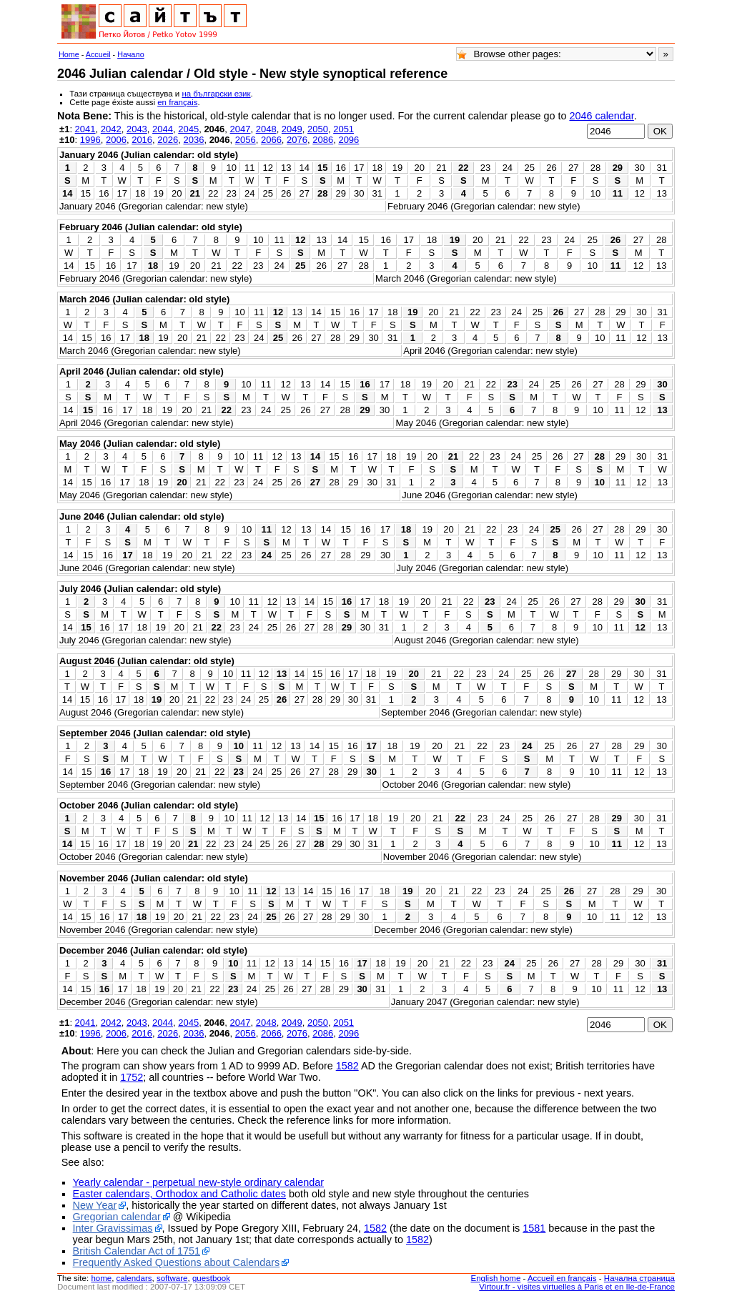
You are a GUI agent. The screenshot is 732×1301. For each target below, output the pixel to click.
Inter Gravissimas (113, 1228)
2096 (348, 139)
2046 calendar (601, 116)
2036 (193, 139)
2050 (317, 129)
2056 (245, 139)
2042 (111, 129)
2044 (162, 129)
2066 (271, 139)
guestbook (211, 1278)
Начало (130, 54)
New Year (95, 1205)
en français (177, 102)
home (101, 1278)
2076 (297, 139)
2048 (266, 129)
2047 (240, 129)
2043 (137, 129)
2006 (116, 139)
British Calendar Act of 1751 (136, 1251)
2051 (343, 129)
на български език (216, 93)
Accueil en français (562, 1278)
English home (496, 1278)
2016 (142, 139)
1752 (131, 1077)
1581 (534, 1228)
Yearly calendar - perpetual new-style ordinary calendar (198, 1182)
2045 (188, 129)
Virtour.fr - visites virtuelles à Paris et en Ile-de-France (577, 1286)
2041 (85, 129)
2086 (322, 139)
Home (69, 54)
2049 (292, 129)
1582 (347, 1066)
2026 (167, 139)
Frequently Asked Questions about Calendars (176, 1262)
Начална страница (639, 1278)
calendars (134, 1278)
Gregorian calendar (117, 1216)
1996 (90, 139)
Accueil (98, 54)
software (172, 1278)
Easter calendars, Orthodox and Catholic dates (179, 1193)
